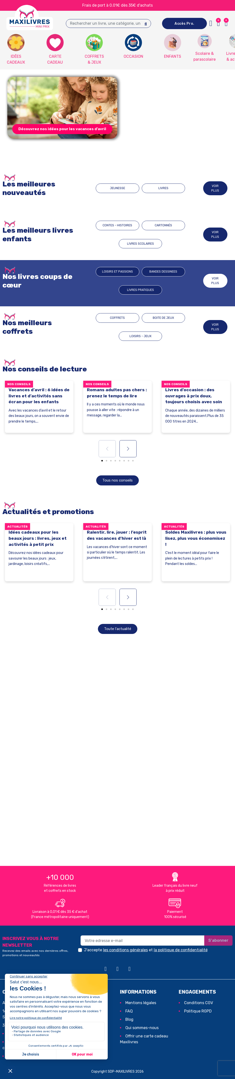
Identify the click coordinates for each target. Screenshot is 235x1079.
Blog (129, 1019)
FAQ (129, 1011)
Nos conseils (19, 384)
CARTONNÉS (140, 234)
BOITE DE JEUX (141, 327)
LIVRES (156, 188)
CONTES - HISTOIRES (110, 234)
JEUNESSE (124, 188)
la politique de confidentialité (181, 950)
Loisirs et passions (110, 281)
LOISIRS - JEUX (174, 327)
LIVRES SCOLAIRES (175, 234)
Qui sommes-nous (142, 1027)
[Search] (146, 23)
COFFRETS (108, 327)
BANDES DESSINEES (142, 281)
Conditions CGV (198, 1003)
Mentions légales (140, 1003)
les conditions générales (125, 950)
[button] (62, 129)
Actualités (17, 526)
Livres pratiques (175, 281)
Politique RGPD (198, 1011)
